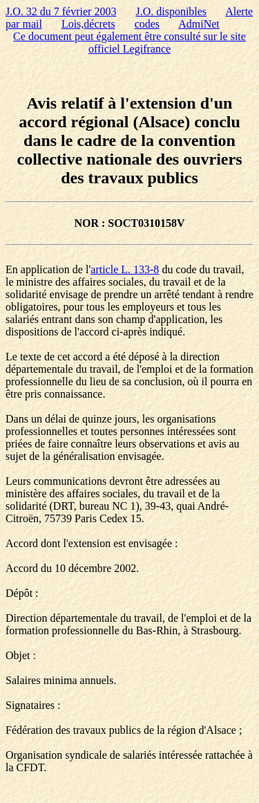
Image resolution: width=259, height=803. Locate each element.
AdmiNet (199, 24)
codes (147, 24)
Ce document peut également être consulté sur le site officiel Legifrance (129, 42)
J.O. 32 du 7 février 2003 (61, 11)
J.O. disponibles (171, 11)
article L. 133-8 (124, 269)
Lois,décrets (88, 24)
